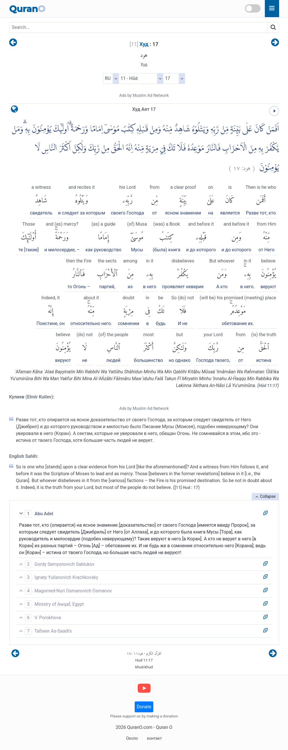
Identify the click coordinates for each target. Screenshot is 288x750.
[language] (14, 110)
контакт (154, 738)
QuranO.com (139, 727)
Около (132, 738)
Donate (144, 706)
